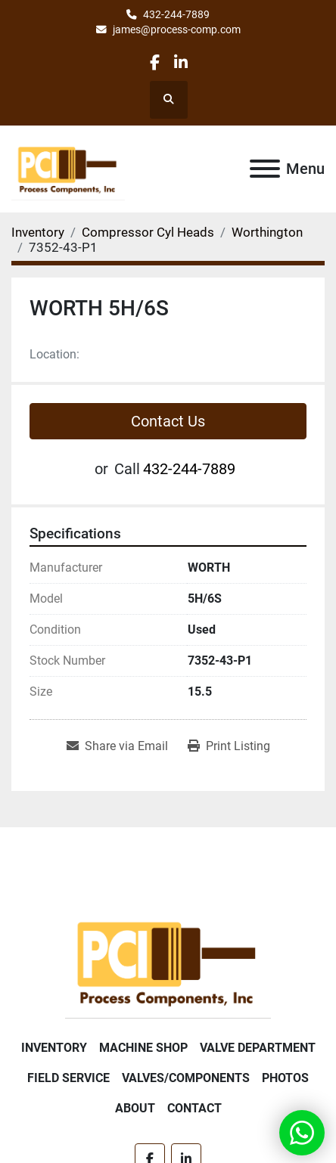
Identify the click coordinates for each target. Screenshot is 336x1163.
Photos (285, 1078)
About (135, 1108)
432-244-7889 (176, 14)
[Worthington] (267, 232)
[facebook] (154, 62)
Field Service (68, 1078)
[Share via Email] (117, 746)
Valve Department (258, 1047)
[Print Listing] (229, 746)
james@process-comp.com (177, 29)
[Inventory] (37, 232)
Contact (194, 1108)
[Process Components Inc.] (168, 961)
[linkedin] (180, 62)
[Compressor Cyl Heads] (148, 232)
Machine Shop (143, 1047)
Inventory (54, 1047)
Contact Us (168, 421)
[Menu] (265, 169)
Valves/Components (186, 1078)
